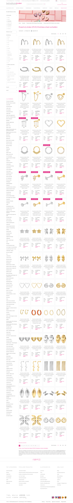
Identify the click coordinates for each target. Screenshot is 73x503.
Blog (58, 470)
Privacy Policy (48, 501)
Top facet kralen (22, 470)
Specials (23, 23)
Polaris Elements (12, 40)
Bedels (12, 19)
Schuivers (12, 28)
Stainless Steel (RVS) (60, 450)
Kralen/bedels (9, 470)
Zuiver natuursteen (12, 72)
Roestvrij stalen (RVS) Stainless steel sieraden (34, 23)
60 (58, 33)
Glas (12, 39)
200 (63, 33)
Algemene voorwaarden (56, 501)
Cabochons (12, 26)
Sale (7, 479)
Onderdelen (12, 21)
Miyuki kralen (21, 479)
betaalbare (14, 3)
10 (35, 445)
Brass (12, 70)
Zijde (12, 66)
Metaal (12, 37)
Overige (12, 60)
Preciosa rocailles (22, 483)
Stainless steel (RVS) (12, 64)
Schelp (12, 57)
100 (60, 33)
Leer (12, 46)
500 (65, 33)
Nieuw (7, 472)
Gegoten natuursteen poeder (12, 76)
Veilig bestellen (63, 501)
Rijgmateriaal (12, 23)
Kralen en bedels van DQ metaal (26, 474)
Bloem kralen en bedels (24, 481)
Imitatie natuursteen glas (12, 82)
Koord (12, 50)
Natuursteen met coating (12, 74)
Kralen (12, 17)
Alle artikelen (60, 476)
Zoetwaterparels (22, 477)
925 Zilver (12, 68)
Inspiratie (8, 474)
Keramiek (12, 52)
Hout (12, 42)
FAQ (58, 481)
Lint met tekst (22, 476)
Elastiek (12, 48)
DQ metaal (8, 477)
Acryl (12, 44)
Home (20, 23)
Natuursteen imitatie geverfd (12, 80)
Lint (12, 62)
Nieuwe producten (61, 472)
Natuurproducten (12, 59)
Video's (58, 479)
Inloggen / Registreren (62, 4)
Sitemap (43, 501)
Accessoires (12, 25)
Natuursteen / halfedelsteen (12, 55)
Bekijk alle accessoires (22, 442)
